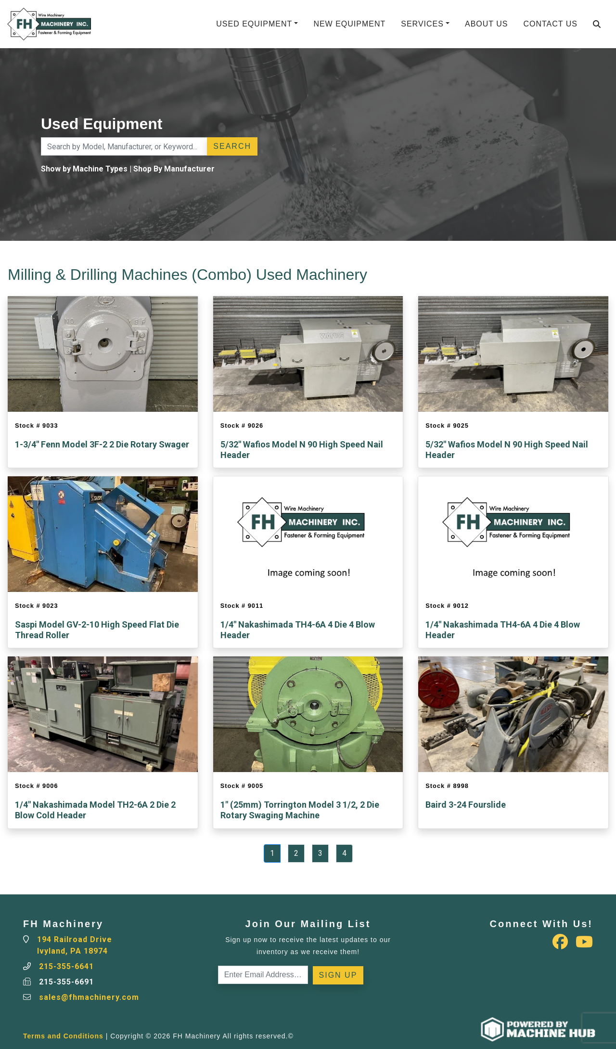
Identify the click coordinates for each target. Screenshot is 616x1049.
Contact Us (550, 24)
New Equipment (349, 24)
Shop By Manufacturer (174, 168)
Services (422, 24)
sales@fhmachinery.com (89, 997)
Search (232, 146)
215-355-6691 (66, 981)
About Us (486, 24)
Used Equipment (254, 24)
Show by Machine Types (84, 168)
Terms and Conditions (63, 1036)
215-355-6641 (66, 966)
